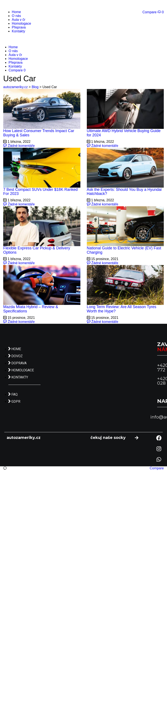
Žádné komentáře (19, 146)
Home (16, 12)
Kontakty (18, 31)
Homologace (21, 23)
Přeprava (19, 27)
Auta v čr (18, 19)
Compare (157, 468)
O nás (16, 16)
